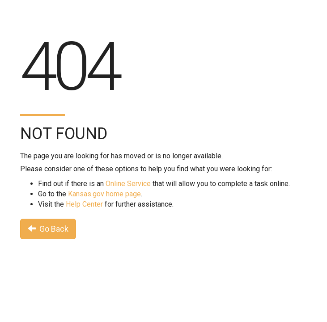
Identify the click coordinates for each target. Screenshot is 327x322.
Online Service (128, 183)
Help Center (84, 204)
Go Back (48, 228)
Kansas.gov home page (104, 194)
